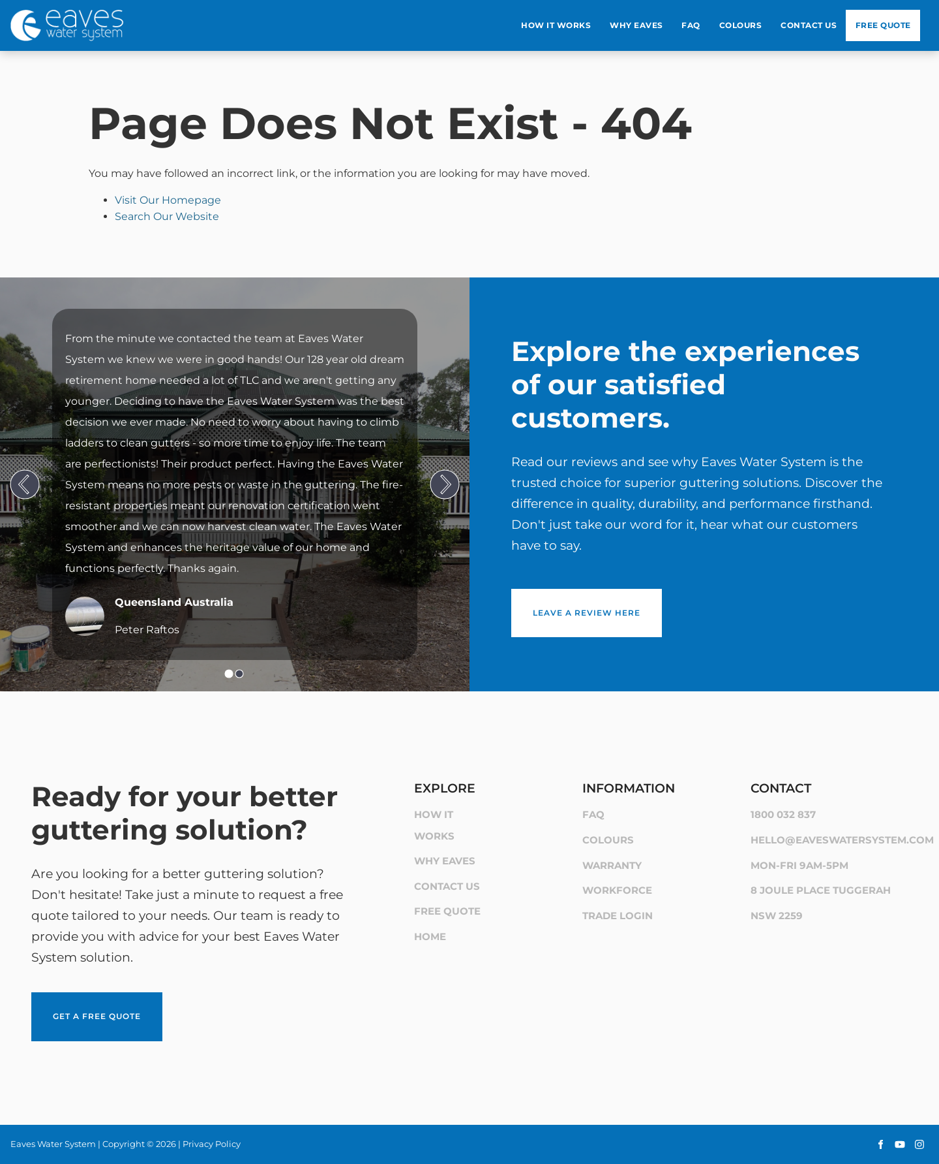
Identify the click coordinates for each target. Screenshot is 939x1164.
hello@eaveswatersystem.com (842, 840)
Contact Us (809, 25)
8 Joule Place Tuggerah (821, 890)
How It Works (556, 25)
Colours (740, 25)
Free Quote (883, 25)
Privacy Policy (212, 1144)
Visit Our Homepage (168, 200)
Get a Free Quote (75, 1000)
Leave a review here (565, 596)
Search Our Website (167, 216)
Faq (690, 25)
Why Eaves (636, 25)
